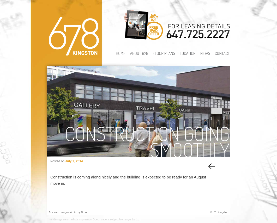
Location (188, 53)
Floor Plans (164, 53)
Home (120, 53)
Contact (222, 53)
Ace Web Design (58, 212)
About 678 (139, 53)
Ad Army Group (79, 212)
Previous (212, 166)
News (205, 53)
